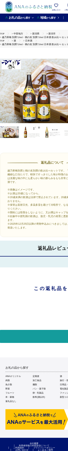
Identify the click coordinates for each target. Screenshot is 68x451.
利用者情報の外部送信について (34, 445)
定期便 (36, 376)
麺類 (35, 384)
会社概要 (34, 443)
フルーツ (9, 393)
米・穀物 (9, 397)
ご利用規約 (18, 447)
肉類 (7, 380)
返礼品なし (10, 401)
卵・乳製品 (38, 393)
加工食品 (37, 380)
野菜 (7, 388)
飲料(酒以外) (39, 397)
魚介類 (8, 384)
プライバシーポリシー (44, 447)
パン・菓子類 (39, 388)
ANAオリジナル (13, 376)
